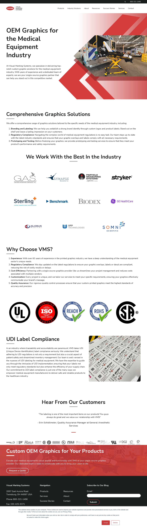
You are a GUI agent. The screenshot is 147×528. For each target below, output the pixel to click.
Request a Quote (17, 470)
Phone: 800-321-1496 (17, 499)
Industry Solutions (74, 8)
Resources (96, 8)
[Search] (125, 2)
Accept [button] (106, 523)
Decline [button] (115, 523)
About (86, 8)
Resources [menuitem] (68, 491)
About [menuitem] (66, 496)
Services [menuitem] (44, 496)
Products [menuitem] (44, 491)
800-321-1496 (135, 2)
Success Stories (109, 8)
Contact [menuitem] (66, 501)
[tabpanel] (73, 420)
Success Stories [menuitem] (47, 501)
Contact (131, 8)
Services (121, 8)
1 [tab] (73, 432)
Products (61, 8)
